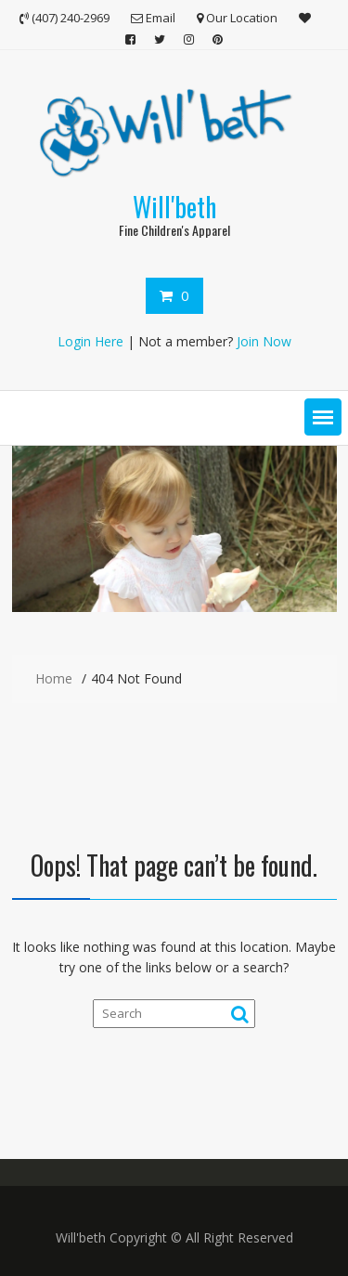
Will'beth (174, 207)
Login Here (90, 341)
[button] (323, 417)
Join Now (264, 341)
